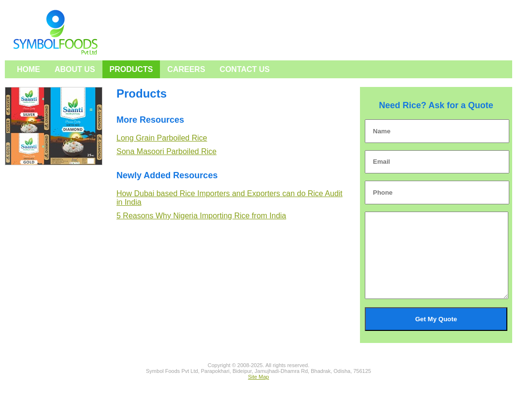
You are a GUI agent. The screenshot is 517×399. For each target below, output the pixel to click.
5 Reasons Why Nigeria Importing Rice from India (201, 216)
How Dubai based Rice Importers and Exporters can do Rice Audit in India (229, 197)
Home (28, 69)
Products (131, 69)
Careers (186, 69)
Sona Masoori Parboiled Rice (166, 151)
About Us (75, 69)
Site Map (258, 391)
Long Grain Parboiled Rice (161, 138)
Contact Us (245, 69)
